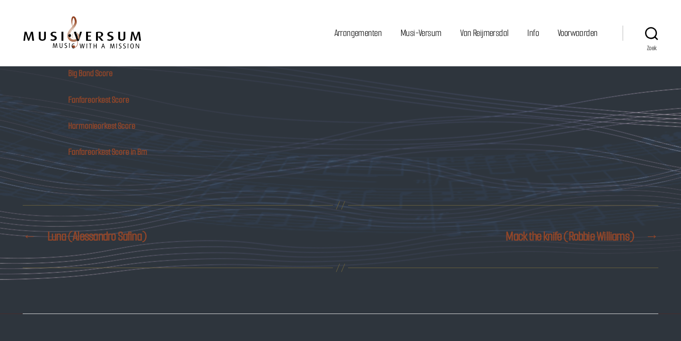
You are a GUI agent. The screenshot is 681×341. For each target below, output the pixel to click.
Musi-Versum (421, 33)
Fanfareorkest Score (98, 100)
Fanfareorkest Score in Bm (107, 152)
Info (533, 33)
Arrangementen (358, 33)
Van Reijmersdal (484, 33)
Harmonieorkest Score (101, 126)
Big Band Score (90, 73)
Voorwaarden (577, 33)
